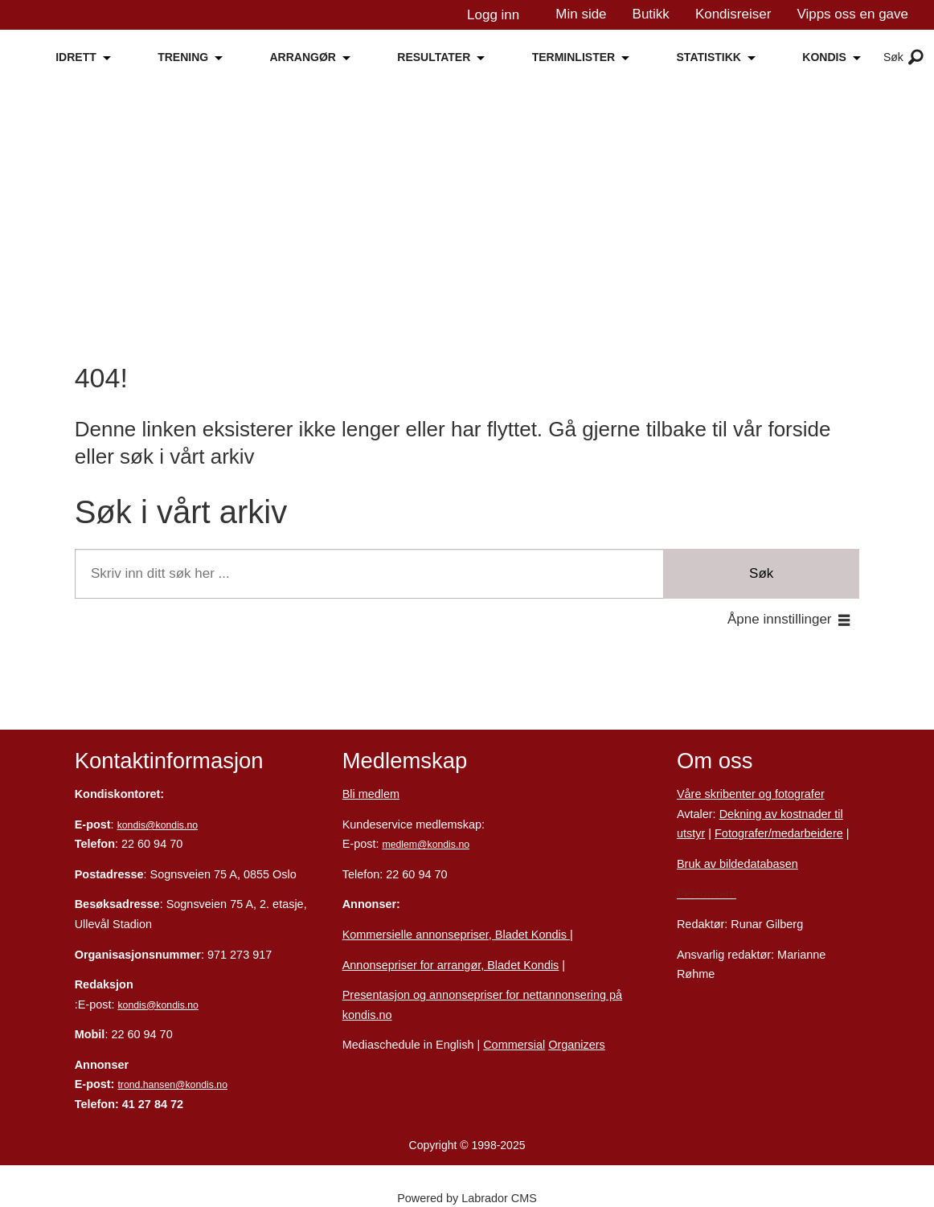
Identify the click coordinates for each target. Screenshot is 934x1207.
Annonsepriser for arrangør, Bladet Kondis (450, 965)
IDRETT (75, 57)
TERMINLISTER (573, 57)
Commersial (514, 1044)
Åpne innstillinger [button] (779, 619)
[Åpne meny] (915, 58)
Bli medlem (370, 794)
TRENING (183, 57)
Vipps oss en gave (852, 14)
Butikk (651, 14)
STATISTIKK (709, 57)
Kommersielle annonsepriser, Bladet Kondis (456, 934)
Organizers (576, 1044)
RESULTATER (433, 57)
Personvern (706, 893)
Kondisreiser (733, 14)
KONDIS (824, 57)
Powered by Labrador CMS (467, 1198)
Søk (761, 573)
